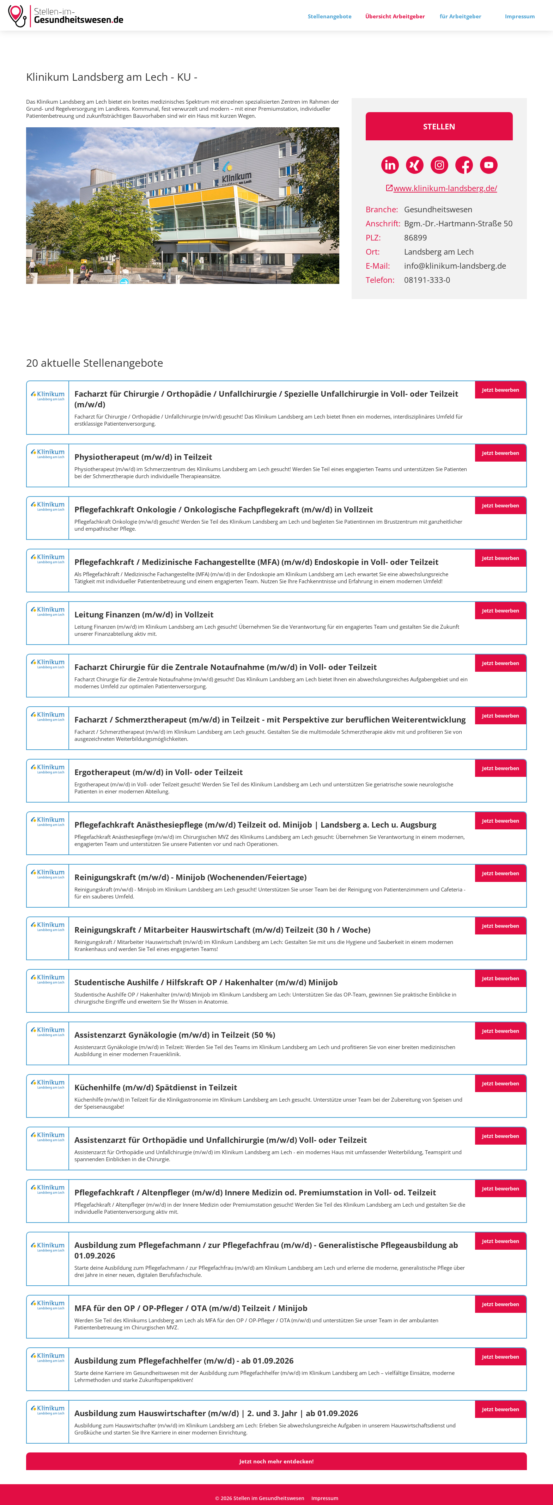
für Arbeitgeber (460, 16)
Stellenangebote (330, 16)
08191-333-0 (427, 279)
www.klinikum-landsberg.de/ (441, 188)
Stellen (439, 126)
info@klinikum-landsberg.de (455, 265)
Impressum (520, 16)
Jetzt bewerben (500, 389)
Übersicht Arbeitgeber (395, 16)
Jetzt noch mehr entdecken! (276, 1461)
